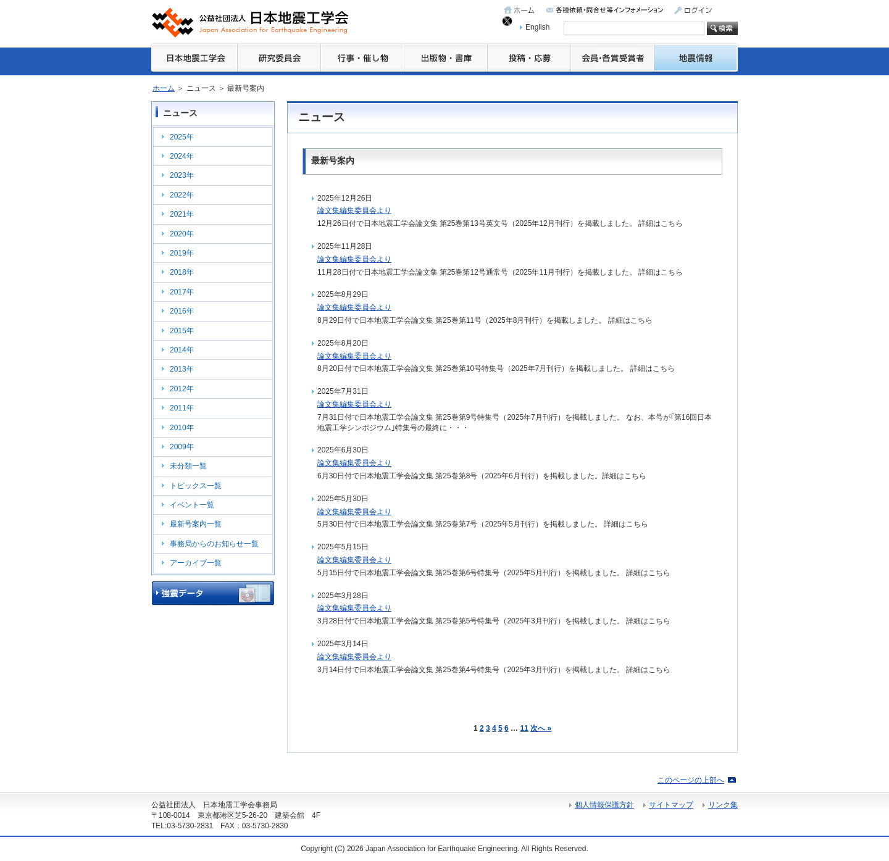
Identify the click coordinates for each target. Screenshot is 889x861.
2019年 (182, 253)
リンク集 (723, 805)
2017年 (182, 292)
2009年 (182, 447)
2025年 (182, 137)
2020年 (182, 234)
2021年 (182, 214)
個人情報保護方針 (604, 805)
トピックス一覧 (196, 485)
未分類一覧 (188, 466)
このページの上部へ (690, 780)
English (537, 27)
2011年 (182, 408)
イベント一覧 (192, 505)
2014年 (182, 350)
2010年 (182, 427)
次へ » (540, 728)
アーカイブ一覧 (196, 563)
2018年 (182, 272)
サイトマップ (671, 805)
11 (524, 728)
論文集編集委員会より (354, 210)
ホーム (163, 88)
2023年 (182, 175)
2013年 (182, 369)
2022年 (182, 195)
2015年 (182, 331)
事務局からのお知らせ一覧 (214, 543)
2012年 (182, 389)
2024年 (182, 156)
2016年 (182, 311)
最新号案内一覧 (196, 524)
